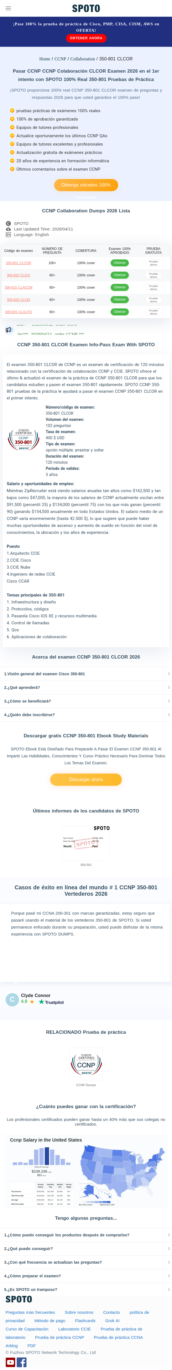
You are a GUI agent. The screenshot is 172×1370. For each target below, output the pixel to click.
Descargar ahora (86, 779)
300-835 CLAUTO (18, 312)
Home (44, 59)
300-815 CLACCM (18, 287)
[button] (86, 674)
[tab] (86, 674)
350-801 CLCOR (18, 263)
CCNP (60, 59)
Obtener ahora (86, 38)
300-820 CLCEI (18, 300)
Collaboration (83, 59)
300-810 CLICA (18, 275)
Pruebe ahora (153, 263)
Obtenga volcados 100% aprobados (85, 187)
